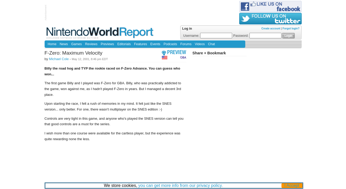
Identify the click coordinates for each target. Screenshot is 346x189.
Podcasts (170, 44)
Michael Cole (59, 59)
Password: (257, 36)
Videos (200, 44)
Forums (185, 44)
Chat (211, 44)
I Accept (291, 185)
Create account (270, 28)
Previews (107, 44)
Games (76, 44)
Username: (207, 36)
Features (140, 44)
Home (52, 44)
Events (155, 44)
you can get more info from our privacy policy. (180, 185)
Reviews (91, 44)
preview (176, 53)
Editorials (124, 44)
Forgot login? (291, 28)
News (64, 44)
